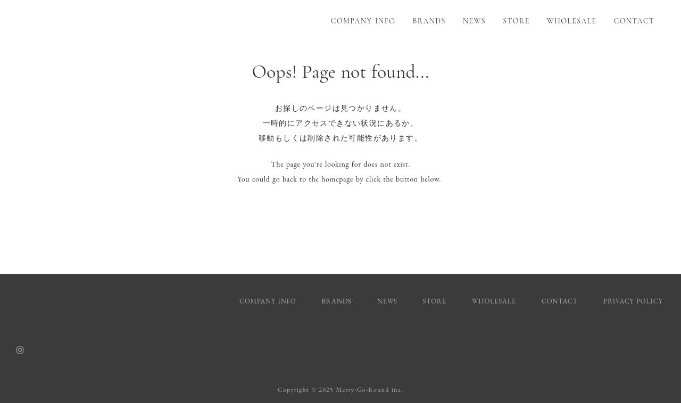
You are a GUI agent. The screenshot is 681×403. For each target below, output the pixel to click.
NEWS (474, 21)
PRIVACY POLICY (634, 301)
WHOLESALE (572, 21)
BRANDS (429, 21)
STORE (516, 21)
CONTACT (634, 21)
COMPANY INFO (363, 21)
